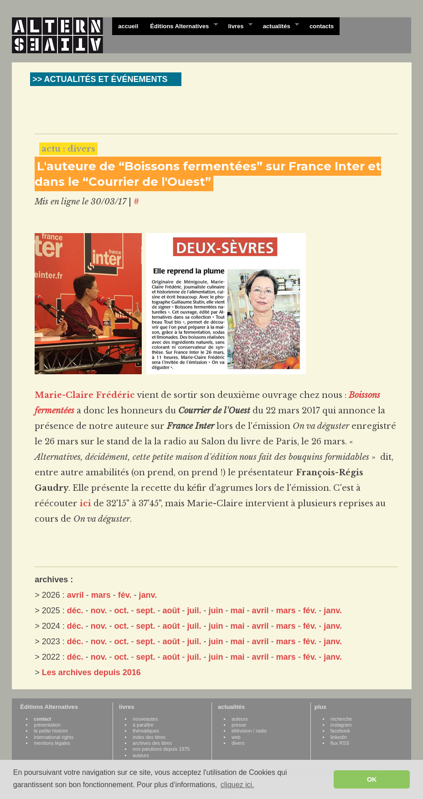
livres (237, 25)
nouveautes (145, 719)
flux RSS (339, 743)
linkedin (338, 737)
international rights (53, 737)
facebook (340, 730)
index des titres (149, 737)
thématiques (146, 730)
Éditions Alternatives (180, 25)
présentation (47, 725)
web (236, 737)
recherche (341, 719)
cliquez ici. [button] (237, 785)
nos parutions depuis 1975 (161, 749)
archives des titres (152, 743)
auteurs (141, 755)
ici (85, 504)
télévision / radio (249, 730)
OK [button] (372, 779)
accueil (128, 26)
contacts (322, 26)
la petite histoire (51, 730)
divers (238, 743)
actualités (278, 25)
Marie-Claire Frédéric (85, 395)
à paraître (143, 725)
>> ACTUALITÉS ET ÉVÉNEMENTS (99, 79)
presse (239, 725)
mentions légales (52, 743)
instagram (341, 725)
